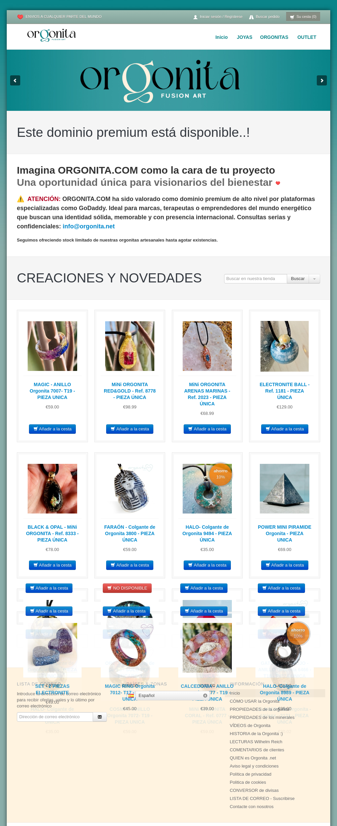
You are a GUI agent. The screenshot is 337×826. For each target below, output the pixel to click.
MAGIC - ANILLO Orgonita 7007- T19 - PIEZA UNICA (52, 391)
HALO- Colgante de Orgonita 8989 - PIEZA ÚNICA (284, 692)
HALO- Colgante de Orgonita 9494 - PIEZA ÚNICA (207, 533)
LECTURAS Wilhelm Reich (256, 718)
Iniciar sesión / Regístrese (217, 17)
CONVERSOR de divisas (254, 767)
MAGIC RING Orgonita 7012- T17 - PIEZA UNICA (130, 692)
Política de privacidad (251, 751)
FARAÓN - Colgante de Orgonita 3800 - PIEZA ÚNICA (129, 533)
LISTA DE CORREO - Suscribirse (262, 775)
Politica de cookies (248, 759)
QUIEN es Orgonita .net (253, 734)
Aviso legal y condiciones (254, 743)
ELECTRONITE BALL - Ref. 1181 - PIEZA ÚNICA (284, 391)
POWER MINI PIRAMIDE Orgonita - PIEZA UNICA (284, 533)
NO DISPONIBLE (127, 588)
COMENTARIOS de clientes (257, 726)
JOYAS (244, 37)
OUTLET (306, 37)
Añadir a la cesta (52, 428)
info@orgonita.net (89, 226)
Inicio (221, 37)
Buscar (298, 278)
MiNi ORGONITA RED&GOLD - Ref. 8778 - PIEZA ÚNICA (130, 391)
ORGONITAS (274, 37)
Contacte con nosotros (252, 783)
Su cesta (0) (303, 17)
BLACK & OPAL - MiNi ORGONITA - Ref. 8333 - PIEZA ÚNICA (52, 533)
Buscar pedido (264, 17)
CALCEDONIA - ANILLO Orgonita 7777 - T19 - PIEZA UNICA (207, 692)
